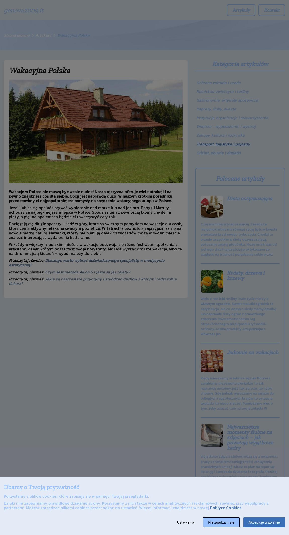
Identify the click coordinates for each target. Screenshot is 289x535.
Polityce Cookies (225, 508)
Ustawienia (185, 522)
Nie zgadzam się (221, 522)
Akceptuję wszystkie (264, 522)
